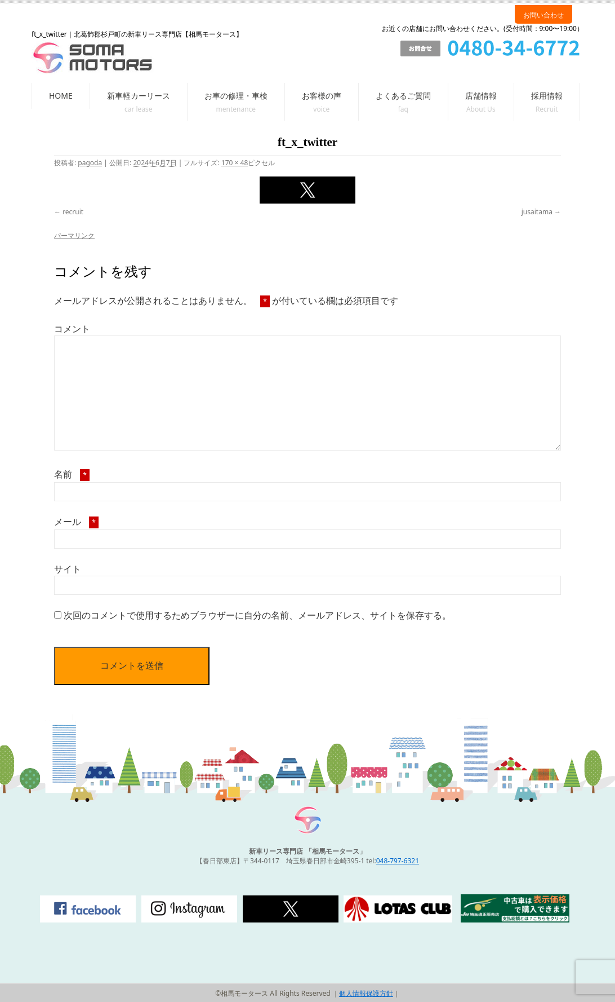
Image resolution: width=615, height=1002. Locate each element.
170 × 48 (234, 162)
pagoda (90, 162)
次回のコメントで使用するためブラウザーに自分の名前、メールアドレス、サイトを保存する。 (257, 615)
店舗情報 (481, 95)
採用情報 (547, 95)
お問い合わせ (543, 15)
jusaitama (537, 212)
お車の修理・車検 (236, 95)
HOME (61, 95)
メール (76, 521)
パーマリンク (74, 235)
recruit (73, 212)
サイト (67, 569)
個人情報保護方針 (366, 993)
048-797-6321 (397, 861)
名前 (72, 474)
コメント (72, 329)
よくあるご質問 (403, 95)
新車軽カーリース (138, 95)
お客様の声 (321, 95)
